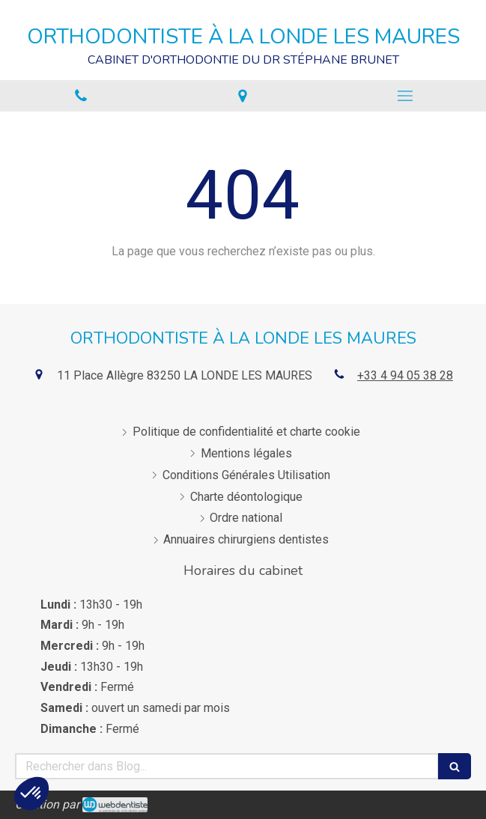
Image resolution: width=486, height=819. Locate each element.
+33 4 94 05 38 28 (405, 375)
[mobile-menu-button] (405, 96)
